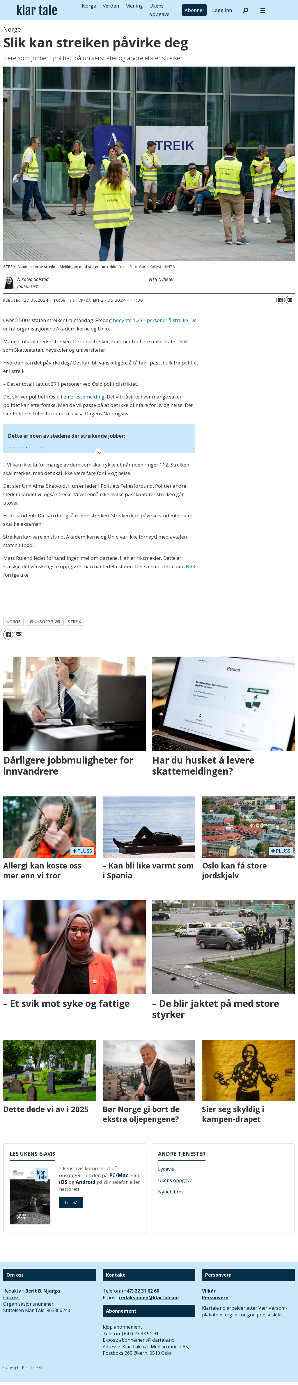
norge (13, 621)
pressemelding (87, 396)
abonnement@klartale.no (147, 1340)
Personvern (215, 1297)
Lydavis (166, 1169)
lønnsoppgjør (44, 621)
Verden (111, 5)
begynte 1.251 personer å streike (150, 320)
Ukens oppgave (175, 1180)
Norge (89, 5)
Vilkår (209, 1291)
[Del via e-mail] (289, 300)
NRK (190, 566)
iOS (63, 1182)
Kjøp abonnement (122, 1327)
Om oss (11, 1297)
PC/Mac (118, 1175)
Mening (134, 5)
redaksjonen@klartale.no (149, 1297)
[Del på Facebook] (280, 300)
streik (74, 621)
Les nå (71, 1202)
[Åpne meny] (263, 10)
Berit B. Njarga (42, 1291)
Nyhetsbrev (171, 1192)
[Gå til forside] (37, 10)
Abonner (194, 10)
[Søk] (245, 10)
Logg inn (222, 10)
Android (85, 1182)
